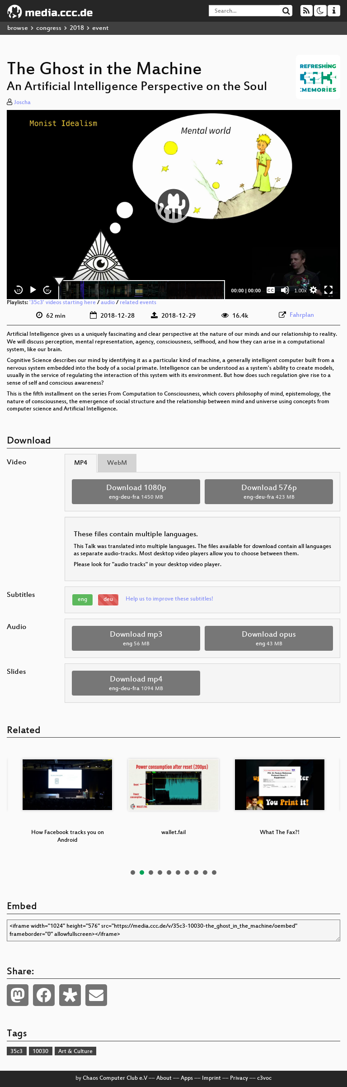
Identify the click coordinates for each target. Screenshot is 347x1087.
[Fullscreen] (328, 290)
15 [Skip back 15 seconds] (19, 290)
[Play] (33, 290)
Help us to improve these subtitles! (169, 599)
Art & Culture (75, 1052)
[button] (173, 204)
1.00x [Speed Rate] (301, 290)
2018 (77, 28)
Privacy (239, 1078)
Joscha (22, 103)
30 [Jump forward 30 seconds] (48, 290)
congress (48, 28)
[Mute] (285, 290)
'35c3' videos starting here (62, 303)
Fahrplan (302, 315)
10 (214, 872)
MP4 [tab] (80, 463)
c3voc (264, 1078)
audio (108, 303)
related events (138, 303)
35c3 (16, 1052)
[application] (173, 205)
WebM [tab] (117, 463)
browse (17, 28)
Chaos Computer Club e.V (115, 1078)
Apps (187, 1078)
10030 (40, 1052)
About (164, 1078)
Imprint (211, 1078)
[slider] (141, 290)
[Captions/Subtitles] (270, 290)
